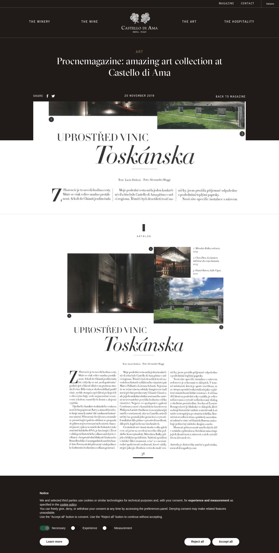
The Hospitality (239, 21)
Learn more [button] (54, 541)
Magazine (226, 3)
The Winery (39, 21)
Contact (247, 3)
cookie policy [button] (68, 504)
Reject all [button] (197, 541)
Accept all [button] (226, 541)
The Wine (89, 21)
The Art (189, 21)
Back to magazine (231, 96)
